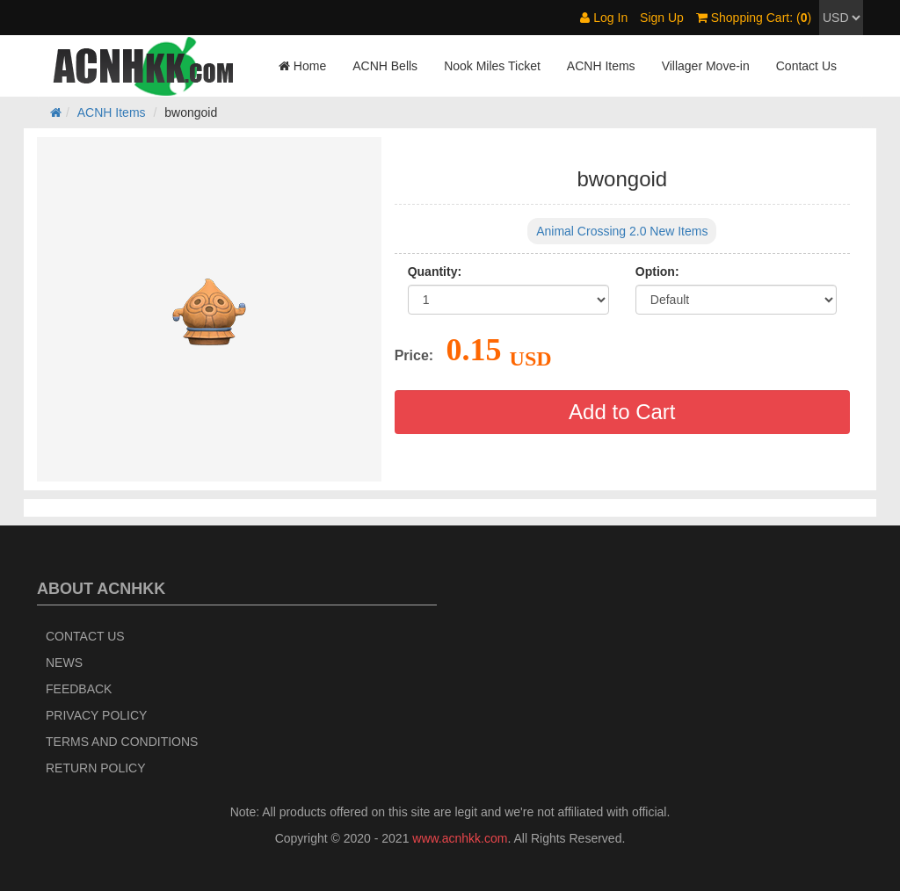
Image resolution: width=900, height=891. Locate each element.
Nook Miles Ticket (492, 66)
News (64, 663)
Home (302, 66)
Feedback (79, 689)
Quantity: (434, 271)
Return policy (96, 768)
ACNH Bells (384, 66)
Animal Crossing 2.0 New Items (622, 231)
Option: (657, 271)
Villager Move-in (706, 66)
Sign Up (662, 18)
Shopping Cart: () (753, 18)
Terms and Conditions (122, 742)
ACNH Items (601, 66)
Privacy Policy (96, 715)
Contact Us (806, 66)
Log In (604, 18)
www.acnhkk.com (459, 838)
